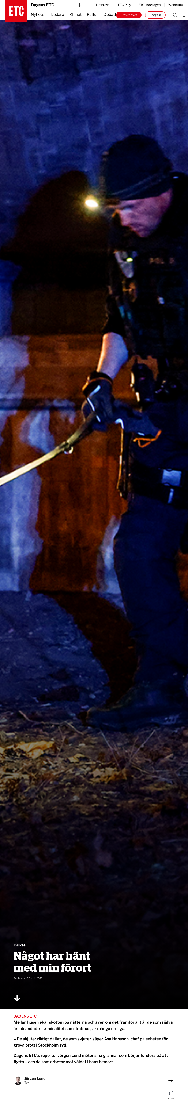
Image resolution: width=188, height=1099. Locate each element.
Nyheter (38, 14)
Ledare (57, 14)
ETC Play (124, 5)
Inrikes (20, 945)
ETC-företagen (149, 5)
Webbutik (175, 5)
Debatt (110, 14)
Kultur (92, 14)
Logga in (155, 15)
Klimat (75, 14)
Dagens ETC (56, 5)
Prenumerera (129, 15)
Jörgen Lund (34, 1078)
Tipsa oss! (102, 5)
